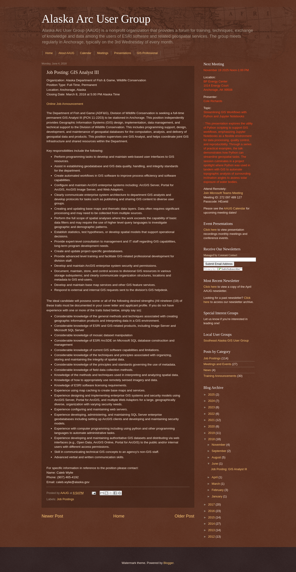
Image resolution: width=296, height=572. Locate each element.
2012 (212, 536)
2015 (212, 517)
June (215, 463)
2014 (212, 523)
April (215, 477)
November (219, 444)
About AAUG (66, 53)
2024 (212, 401)
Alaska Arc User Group (96, 18)
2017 (212, 504)
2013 (212, 530)
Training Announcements (220, 376)
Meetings (102, 53)
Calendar (85, 53)
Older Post (184, 516)
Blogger (168, 563)
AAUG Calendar (234, 208)
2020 (212, 426)
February (218, 490)
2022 (212, 413)
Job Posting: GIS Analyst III (229, 469)
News (207, 370)
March (216, 483)
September (219, 451)
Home (49, 53)
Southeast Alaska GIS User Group (226, 340)
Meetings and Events (217, 364)
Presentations (122, 53)
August (217, 457)
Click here (210, 229)
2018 (212, 439)
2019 (212, 433)
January (217, 496)
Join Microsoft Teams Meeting (223, 193)
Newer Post (52, 516)
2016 (212, 511)
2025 (212, 394)
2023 (212, 407)
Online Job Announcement (64, 104)
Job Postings (65, 499)
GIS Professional (147, 53)
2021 (212, 420)
